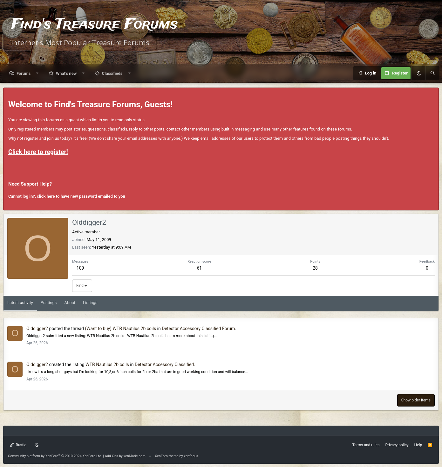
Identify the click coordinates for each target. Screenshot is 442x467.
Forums (24, 73)
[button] (37, 73)
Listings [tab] (90, 302)
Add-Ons (111, 456)
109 (80, 268)
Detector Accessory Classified (164, 364)
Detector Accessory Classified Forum (198, 328)
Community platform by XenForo (55, 456)
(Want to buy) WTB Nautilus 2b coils (120, 328)
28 (315, 268)
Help (418, 445)
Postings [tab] (49, 302)
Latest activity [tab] (20, 302)
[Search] (432, 73)
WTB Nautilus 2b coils (107, 364)
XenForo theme (167, 456)
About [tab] (69, 302)
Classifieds (112, 73)
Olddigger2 (37, 328)
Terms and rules (366, 445)
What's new (66, 73)
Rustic (18, 445)
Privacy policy (396, 445)
